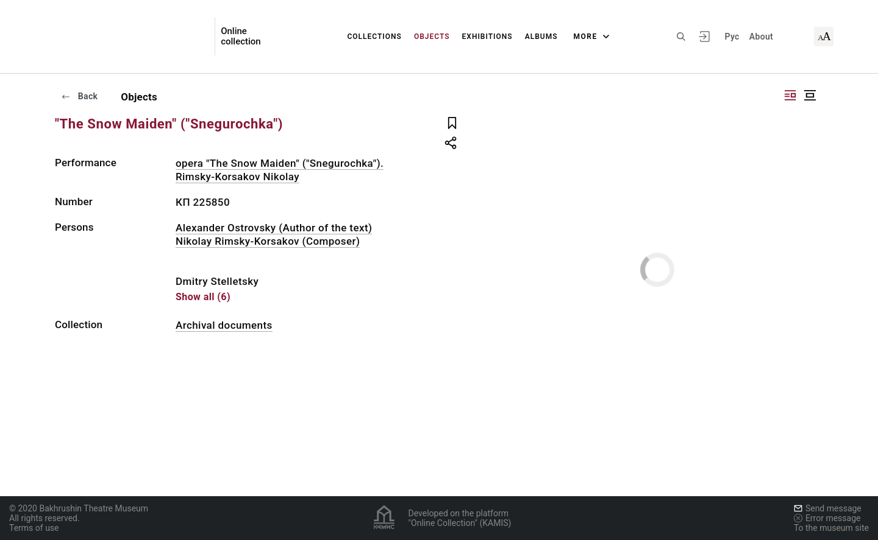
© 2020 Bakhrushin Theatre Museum (78, 508)
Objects (432, 36)
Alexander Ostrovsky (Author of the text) (274, 228)
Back (79, 96)
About (761, 36)
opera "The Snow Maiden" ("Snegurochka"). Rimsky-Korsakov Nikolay (280, 170)
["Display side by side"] (790, 95)
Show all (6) (203, 297)
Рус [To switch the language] (731, 36)
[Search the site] (681, 36)
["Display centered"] (809, 95)
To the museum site (831, 528)
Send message (828, 508)
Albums (541, 36)
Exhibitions (487, 36)
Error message (827, 518)
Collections (374, 36)
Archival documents (224, 325)
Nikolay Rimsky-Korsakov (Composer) (268, 241)
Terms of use (34, 528)
